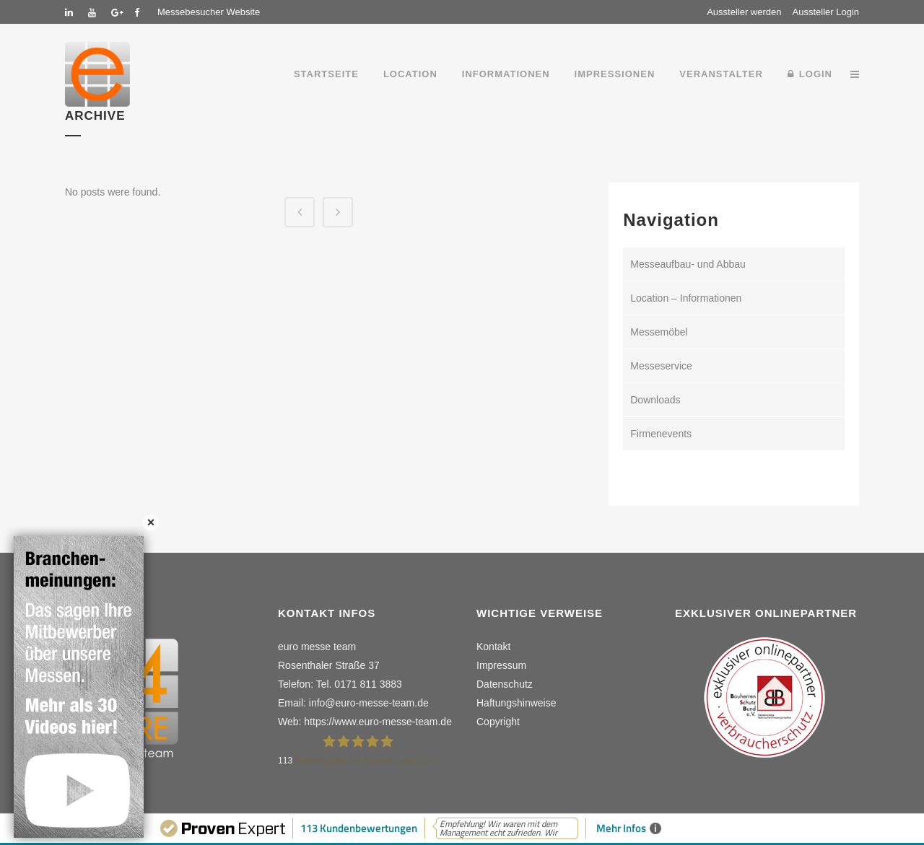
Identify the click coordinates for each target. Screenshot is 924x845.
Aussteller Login (826, 11)
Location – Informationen (685, 298)
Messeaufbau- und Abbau (688, 264)
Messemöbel (658, 332)
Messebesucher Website (208, 11)
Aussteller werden (744, 11)
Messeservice (661, 366)
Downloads (655, 400)
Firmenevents (661, 433)
